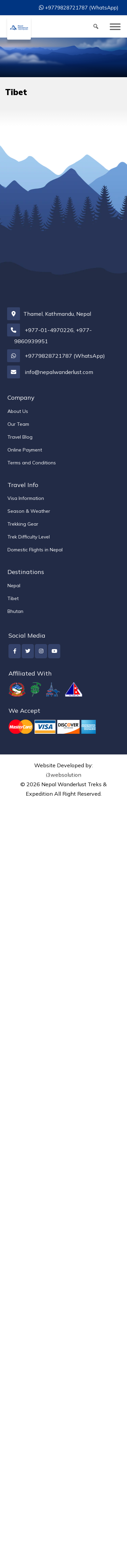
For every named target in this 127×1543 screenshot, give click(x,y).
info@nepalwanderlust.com (59, 372)
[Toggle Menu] (115, 26)
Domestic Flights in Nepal (35, 550)
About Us (17, 411)
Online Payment (24, 450)
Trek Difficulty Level (28, 537)
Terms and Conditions (31, 463)
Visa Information (25, 498)
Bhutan (15, 611)
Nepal (13, 585)
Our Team (18, 424)
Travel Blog (20, 437)
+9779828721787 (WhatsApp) (82, 7)
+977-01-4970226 (49, 330)
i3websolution (63, 774)
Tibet (13, 598)
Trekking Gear (22, 524)
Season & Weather (28, 511)
